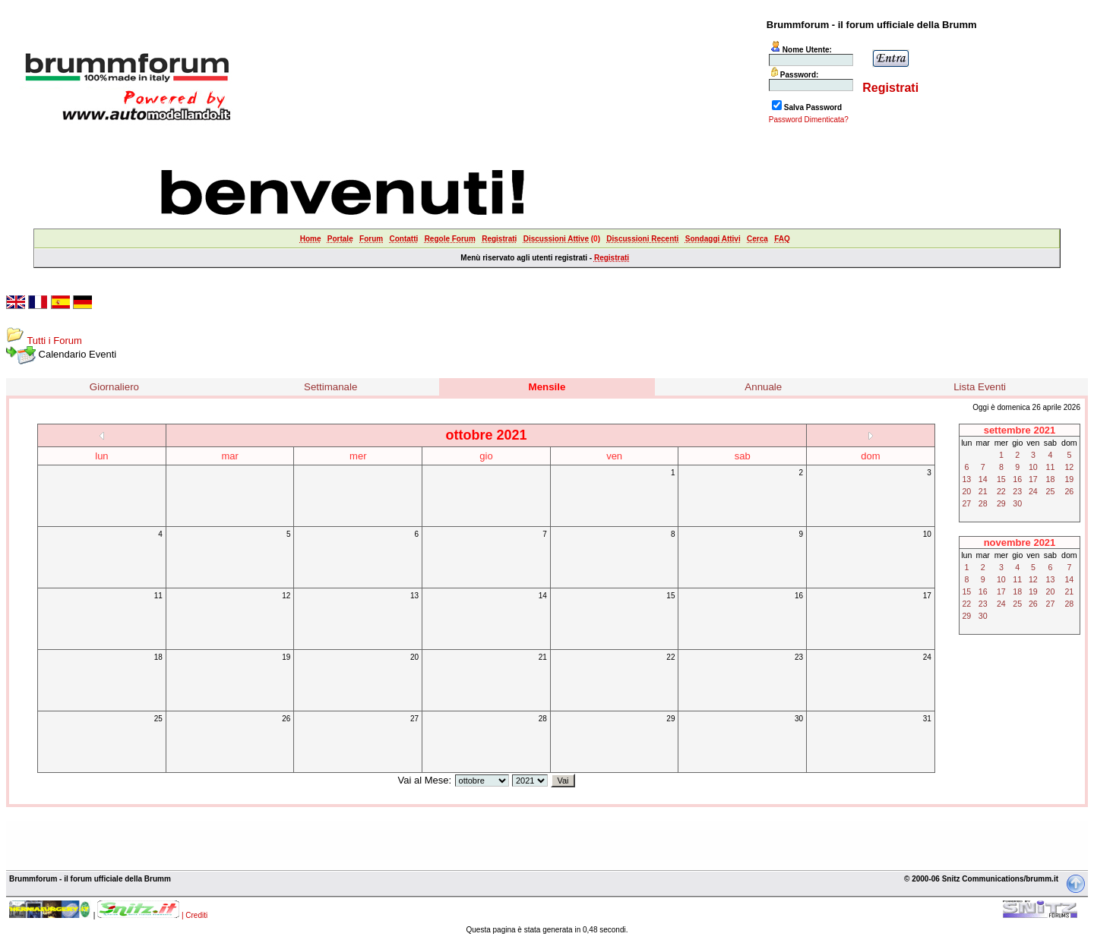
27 (414, 718)
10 (927, 534)
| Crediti (194, 915)
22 (670, 657)
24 (927, 657)
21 (543, 657)
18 (158, 657)
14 (543, 595)
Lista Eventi (979, 387)
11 (158, 595)
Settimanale (330, 387)
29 (670, 718)
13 (414, 595)
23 (799, 657)
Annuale (763, 387)
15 (670, 595)
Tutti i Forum (54, 340)
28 (543, 718)
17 (927, 595)
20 (414, 657)
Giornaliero (114, 387)
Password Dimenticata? (809, 119)
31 (927, 718)
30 (799, 718)
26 (286, 718)
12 (286, 595)
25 (158, 718)
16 (799, 595)
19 (286, 657)
